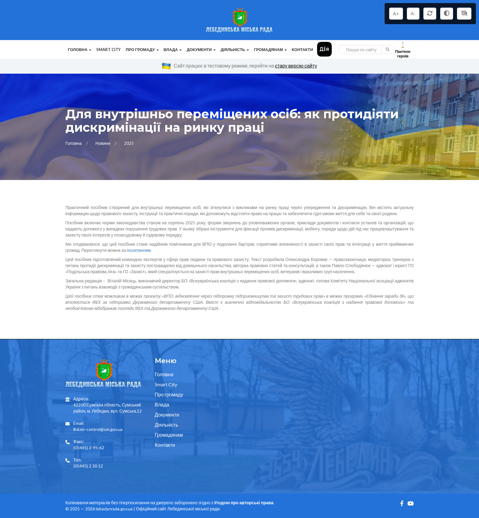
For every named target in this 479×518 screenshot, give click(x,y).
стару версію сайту (296, 65)
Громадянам (169, 435)
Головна (73, 143)
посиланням (139, 250)
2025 (129, 143)
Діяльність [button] (235, 49)
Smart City (108, 49)
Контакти (302, 49)
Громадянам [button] (270, 49)
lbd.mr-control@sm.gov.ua (97, 429)
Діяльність (166, 425)
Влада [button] (173, 49)
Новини (103, 143)
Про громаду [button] (142, 49)
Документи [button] (201, 49)
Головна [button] (79, 49)
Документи (167, 414)
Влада (162, 404)
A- (413, 13)
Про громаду (169, 394)
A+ (396, 13)
